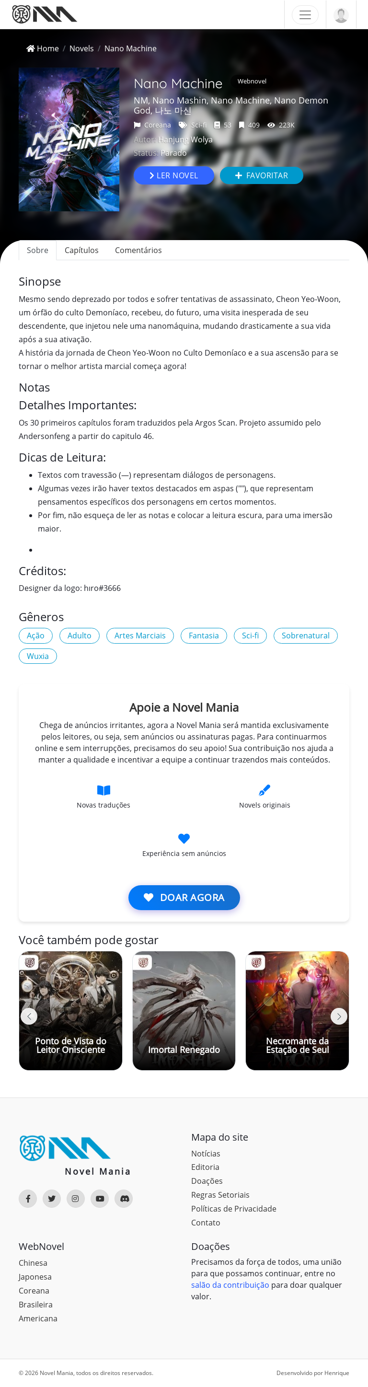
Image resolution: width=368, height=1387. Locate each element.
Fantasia (204, 635)
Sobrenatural (306, 635)
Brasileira (36, 1304)
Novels (81, 48)
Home (42, 48)
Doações (207, 1181)
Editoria (205, 1167)
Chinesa (33, 1263)
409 (249, 124)
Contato (205, 1222)
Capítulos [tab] (82, 250)
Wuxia (38, 656)
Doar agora (184, 897)
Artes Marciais (140, 635)
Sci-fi (193, 124)
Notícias (205, 1153)
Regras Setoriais (220, 1195)
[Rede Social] (28, 1199)
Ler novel (174, 175)
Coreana (152, 124)
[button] (339, 1016)
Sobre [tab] (37, 250)
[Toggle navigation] (305, 14)
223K (281, 124)
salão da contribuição (230, 1285)
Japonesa (35, 1276)
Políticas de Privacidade (233, 1208)
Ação (36, 635)
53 (222, 124)
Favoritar (261, 175)
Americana (38, 1318)
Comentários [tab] (138, 250)
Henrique (336, 1373)
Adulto (80, 635)
